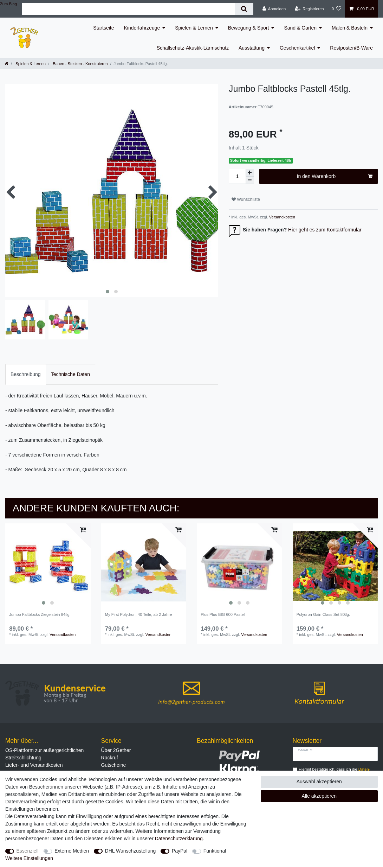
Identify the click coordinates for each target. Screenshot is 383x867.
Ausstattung (252, 48)
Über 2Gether (116, 750)
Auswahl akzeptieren (319, 781)
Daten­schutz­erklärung (179, 838)
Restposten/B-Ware (351, 48)
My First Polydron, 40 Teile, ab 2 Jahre (138, 614)
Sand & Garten (300, 28)
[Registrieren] (309, 9)
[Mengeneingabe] (237, 176)
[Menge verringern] (250, 180)
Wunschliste (246, 199)
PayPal (179, 851)
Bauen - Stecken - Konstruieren (80, 64)
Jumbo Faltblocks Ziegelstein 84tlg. (40, 614)
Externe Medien (71, 851)
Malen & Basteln (350, 28)
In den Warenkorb (334, 176)
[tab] (25, 374)
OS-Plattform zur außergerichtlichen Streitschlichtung (44, 753)
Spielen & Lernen (194, 28)
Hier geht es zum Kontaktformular (325, 229)
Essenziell (28, 851)
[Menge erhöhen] (250, 173)
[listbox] (48, 566)
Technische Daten (70, 374)
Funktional (214, 851)
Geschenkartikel (297, 48)
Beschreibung (26, 374)
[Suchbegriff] (128, 9)
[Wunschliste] (336, 9)
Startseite (103, 28)
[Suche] (244, 9)
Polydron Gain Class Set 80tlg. (323, 614)
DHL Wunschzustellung (130, 851)
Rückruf (109, 757)
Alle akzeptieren (319, 796)
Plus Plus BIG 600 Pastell (223, 614)
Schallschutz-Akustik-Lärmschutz (193, 48)
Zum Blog (8, 4)
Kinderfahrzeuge (142, 28)
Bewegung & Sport (248, 28)
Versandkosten (281, 217)
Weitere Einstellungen (29, 858)
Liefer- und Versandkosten (34, 765)
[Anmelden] (274, 9)
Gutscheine (113, 765)
